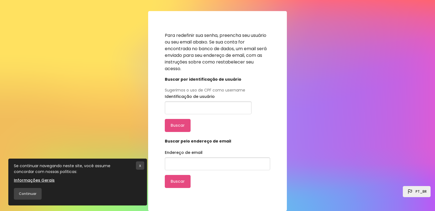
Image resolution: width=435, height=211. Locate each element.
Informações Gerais (34, 180)
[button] (417, 191)
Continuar (27, 193)
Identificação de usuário (190, 96)
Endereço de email (184, 152)
